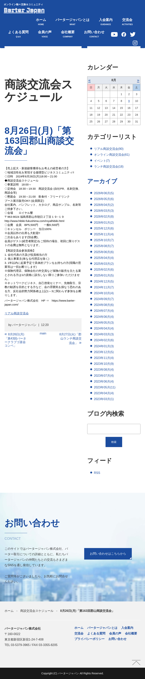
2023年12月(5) (104, 352)
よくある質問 (18, 34)
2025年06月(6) (104, 252)
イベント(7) (102, 160)
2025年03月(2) (104, 263)
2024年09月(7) (104, 299)
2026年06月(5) (104, 193)
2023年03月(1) (104, 399)
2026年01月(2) (104, 222)
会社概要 (68, 34)
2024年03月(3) (104, 334)
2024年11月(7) (104, 287)
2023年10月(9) (104, 364)
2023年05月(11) (105, 387)
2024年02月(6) (104, 340)
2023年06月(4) (104, 381)
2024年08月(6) (104, 305)
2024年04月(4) (104, 328)
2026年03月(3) (104, 210)
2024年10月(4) (104, 293)
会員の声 (45, 34)
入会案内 (106, 22)
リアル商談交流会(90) (108, 148)
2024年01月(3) (104, 346)
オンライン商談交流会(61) (112, 154)
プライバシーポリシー (89, 639)
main (43, 333)
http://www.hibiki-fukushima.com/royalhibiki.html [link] (34, 220)
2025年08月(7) (104, 246)
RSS (97, 472)
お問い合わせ (94, 34)
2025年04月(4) (104, 257)
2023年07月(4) (104, 375)
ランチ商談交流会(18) (108, 166)
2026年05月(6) (104, 199)
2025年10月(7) (104, 240)
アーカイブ (102, 181)
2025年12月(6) (104, 228)
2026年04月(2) (104, 205)
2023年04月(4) (104, 393)
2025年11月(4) (104, 234)
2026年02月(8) (104, 216)
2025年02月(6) (104, 269)
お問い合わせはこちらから (108, 553)
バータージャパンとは (72, 22)
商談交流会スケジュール (36, 611)
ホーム (41, 22)
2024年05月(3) (104, 322)
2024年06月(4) (104, 316)
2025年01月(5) (104, 275)
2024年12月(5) (104, 281)
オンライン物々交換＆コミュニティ (23, 4)
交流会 (127, 22)
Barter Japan (25, 10)
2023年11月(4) (104, 358)
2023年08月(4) (104, 369)
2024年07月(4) (104, 311)
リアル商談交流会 (17, 313)
